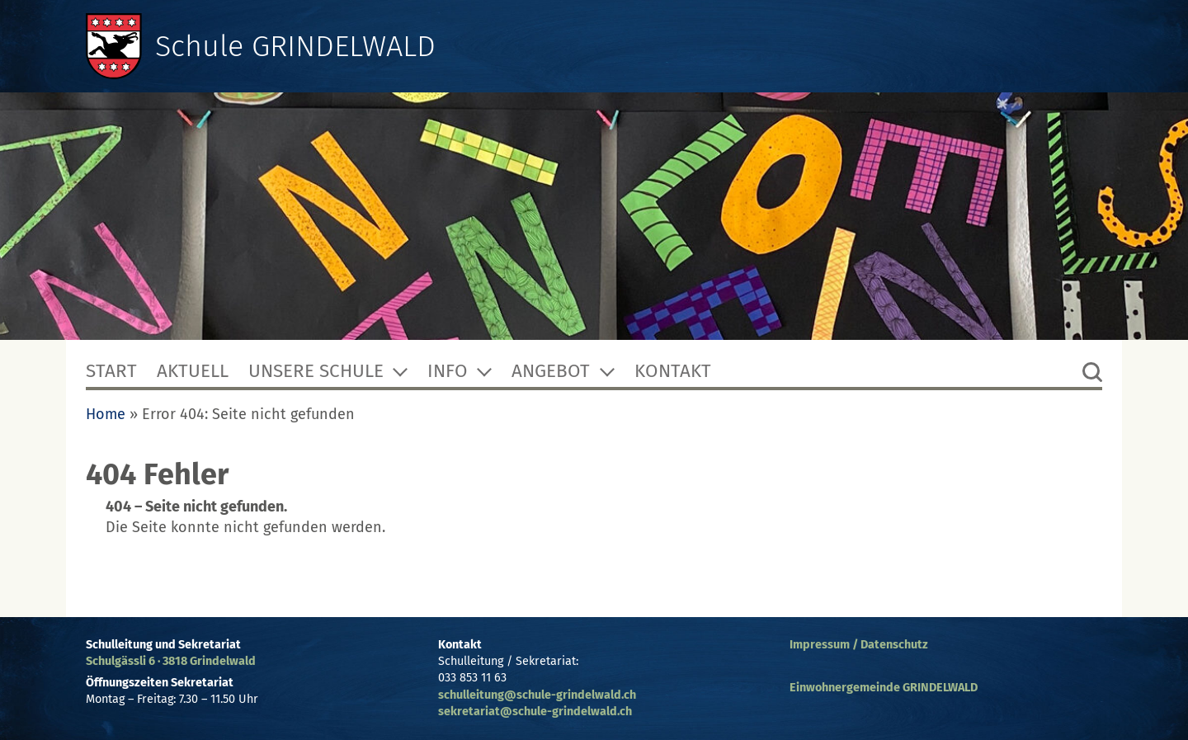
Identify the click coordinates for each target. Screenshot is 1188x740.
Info (447, 371)
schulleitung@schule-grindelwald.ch (537, 695)
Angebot (551, 371)
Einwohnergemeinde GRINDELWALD (884, 688)
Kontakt (672, 371)
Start (111, 371)
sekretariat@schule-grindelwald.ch (535, 712)
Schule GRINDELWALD (295, 46)
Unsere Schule (316, 371)
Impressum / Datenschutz (859, 645)
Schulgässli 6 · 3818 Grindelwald (171, 661)
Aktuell (193, 371)
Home (105, 414)
